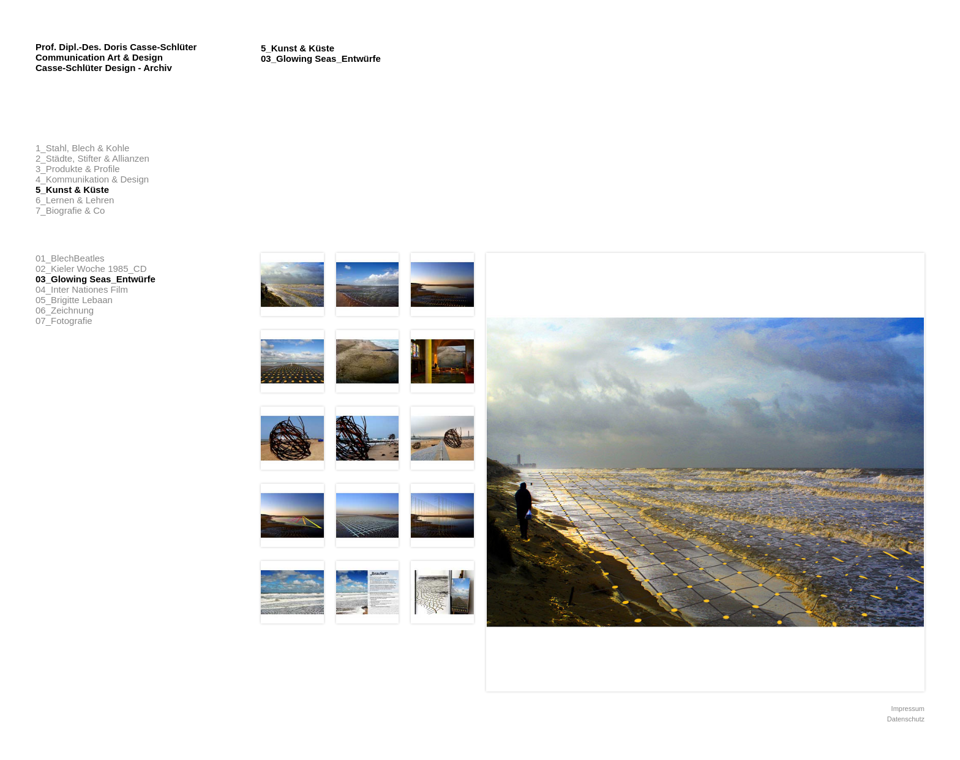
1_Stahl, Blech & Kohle (82, 148)
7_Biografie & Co (70, 210)
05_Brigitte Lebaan (74, 300)
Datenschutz (905, 719)
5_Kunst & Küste (72, 189)
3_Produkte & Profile (78, 169)
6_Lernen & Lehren (75, 200)
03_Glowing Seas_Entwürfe (96, 279)
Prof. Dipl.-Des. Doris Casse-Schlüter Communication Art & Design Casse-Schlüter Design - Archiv (116, 57)
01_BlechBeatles (70, 258)
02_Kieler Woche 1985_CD (91, 268)
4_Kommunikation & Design (92, 179)
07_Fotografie (64, 320)
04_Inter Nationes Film (82, 289)
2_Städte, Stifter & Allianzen (92, 158)
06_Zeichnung (65, 310)
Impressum (907, 708)
